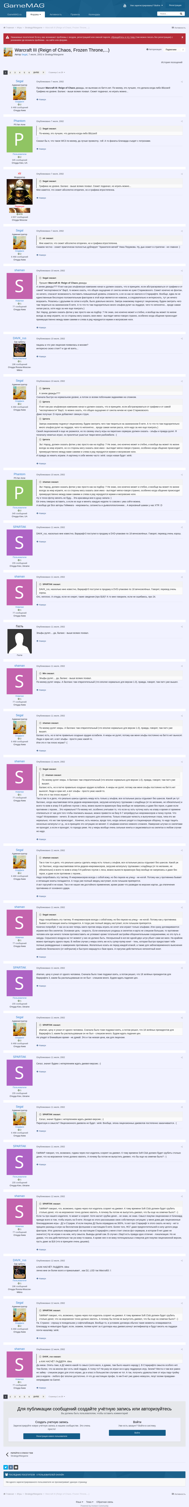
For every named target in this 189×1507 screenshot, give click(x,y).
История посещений (171, 62)
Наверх (41, 99)
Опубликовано (49, 81)
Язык (79, 1498)
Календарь (94, 14)
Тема (89, 1498)
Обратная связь (104, 1498)
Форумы (35, 14)
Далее (36, 72)
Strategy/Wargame (54, 54)
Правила (75, 14)
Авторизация (155, 49)
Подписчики (171, 49)
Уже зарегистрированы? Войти (146, 5)
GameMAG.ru (14, 14)
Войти (137, 1429)
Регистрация (175, 5)
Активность (56, 14)
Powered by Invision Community (94, 1502)
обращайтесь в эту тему (123, 37)
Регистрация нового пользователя (51, 1432)
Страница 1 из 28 (57, 72)
